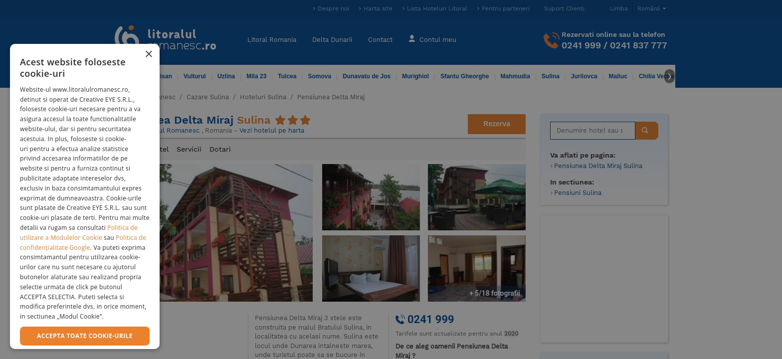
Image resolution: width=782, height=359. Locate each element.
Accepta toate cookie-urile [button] (85, 336)
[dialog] (85, 196)
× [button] (148, 54)
